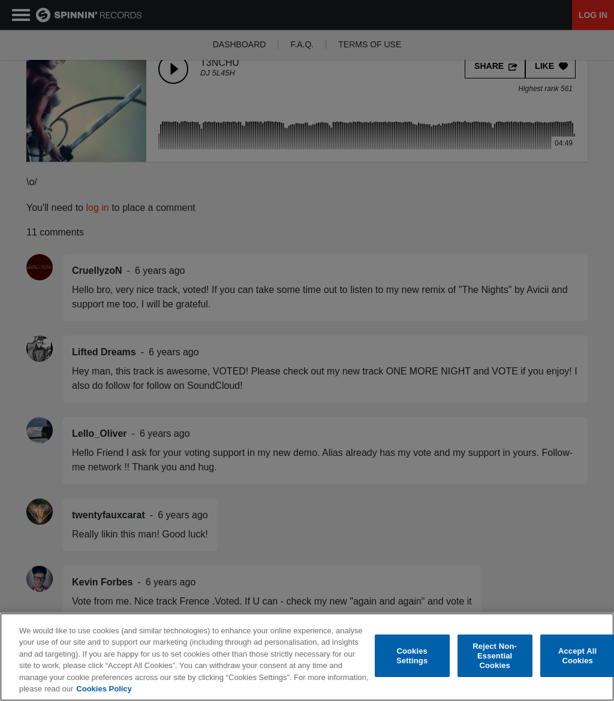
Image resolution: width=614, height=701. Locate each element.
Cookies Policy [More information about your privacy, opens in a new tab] (103, 688)
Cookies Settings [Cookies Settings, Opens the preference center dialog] (412, 655)
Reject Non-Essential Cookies (494, 656)
